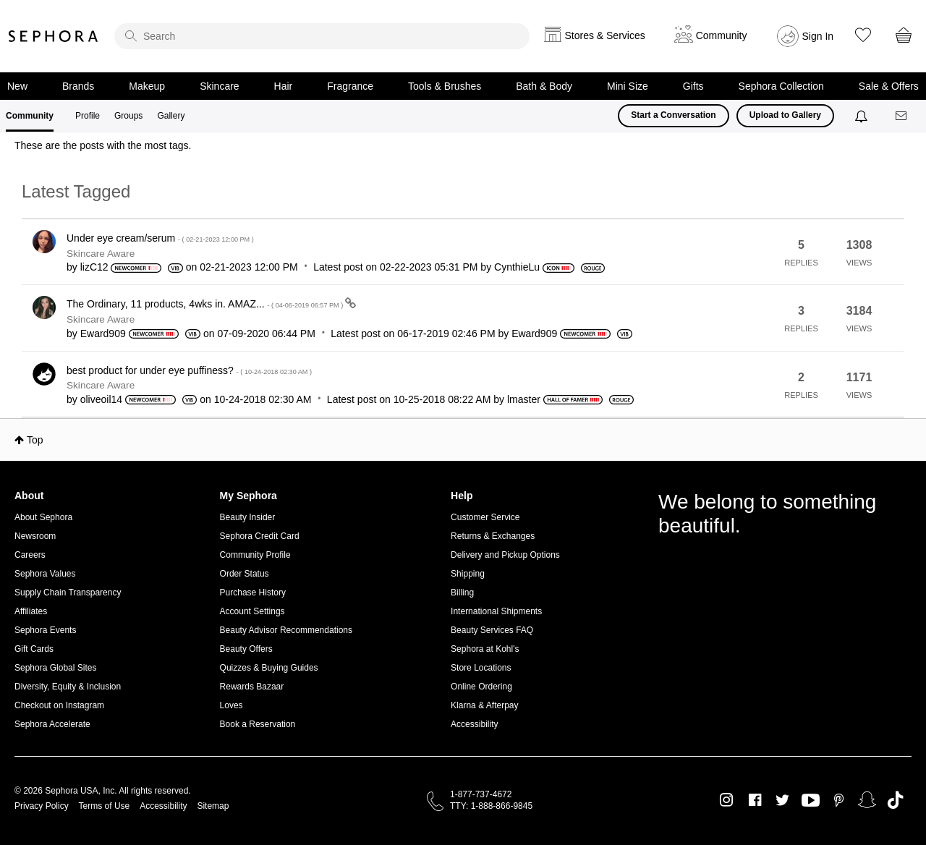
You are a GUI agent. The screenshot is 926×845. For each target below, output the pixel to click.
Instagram (727, 800)
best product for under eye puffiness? (189, 370)
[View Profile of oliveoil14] (101, 399)
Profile (87, 116)
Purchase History (253, 592)
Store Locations (481, 668)
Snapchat (867, 800)
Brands (78, 86)
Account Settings (252, 611)
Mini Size (627, 86)
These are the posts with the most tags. (102, 145)
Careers (30, 555)
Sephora (53, 36)
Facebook (755, 800)
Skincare (219, 86)
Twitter (782, 800)
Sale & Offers (889, 86)
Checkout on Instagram (59, 705)
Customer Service (485, 517)
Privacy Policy (41, 806)
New (17, 86)
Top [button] (35, 440)
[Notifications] (862, 116)
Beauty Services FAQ (492, 630)
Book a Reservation (258, 724)
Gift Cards (34, 649)
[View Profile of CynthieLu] (517, 267)
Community (30, 116)
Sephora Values (45, 574)
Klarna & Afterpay (484, 705)
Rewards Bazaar (252, 686)
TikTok (895, 800)
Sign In (818, 36)
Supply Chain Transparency (67, 592)
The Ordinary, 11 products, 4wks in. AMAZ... (206, 304)
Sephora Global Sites (55, 668)
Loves (231, 705)
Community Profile (255, 555)
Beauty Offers (246, 649)
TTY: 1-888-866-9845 (491, 806)
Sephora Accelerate (52, 724)
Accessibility (474, 724)
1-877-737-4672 (480, 794)
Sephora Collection (781, 86)
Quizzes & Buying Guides (269, 668)
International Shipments (496, 611)
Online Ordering (481, 686)
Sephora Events (45, 630)
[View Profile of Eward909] (103, 333)
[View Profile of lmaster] (523, 399)
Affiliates (30, 611)
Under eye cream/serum (160, 238)
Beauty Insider (248, 517)
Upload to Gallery (785, 115)
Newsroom (35, 536)
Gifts (693, 86)
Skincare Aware (101, 253)
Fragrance (350, 86)
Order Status (244, 574)
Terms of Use (104, 806)
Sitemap (213, 806)
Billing (462, 592)
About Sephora (43, 517)
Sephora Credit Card (260, 536)
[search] (322, 36)
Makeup (147, 86)
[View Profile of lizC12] (94, 267)
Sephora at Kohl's (485, 649)
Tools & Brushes (444, 86)
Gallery (170, 116)
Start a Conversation (673, 115)
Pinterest (839, 800)
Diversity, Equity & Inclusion (67, 686)
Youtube (811, 800)
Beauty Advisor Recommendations (286, 630)
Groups (128, 116)
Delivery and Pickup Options (505, 555)
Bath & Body (544, 86)
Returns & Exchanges (493, 536)
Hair (283, 86)
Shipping (468, 574)
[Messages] (902, 116)
